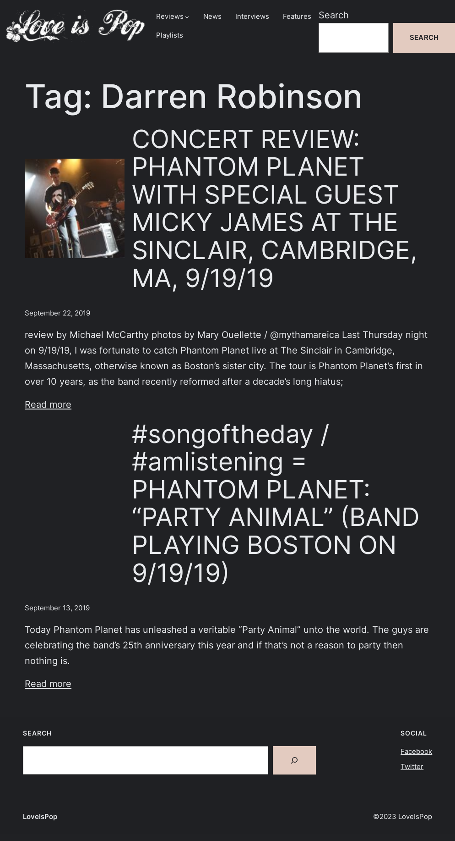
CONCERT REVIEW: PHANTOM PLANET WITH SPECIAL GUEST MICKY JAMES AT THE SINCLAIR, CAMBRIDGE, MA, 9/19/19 (274, 208)
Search (334, 15)
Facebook (416, 751)
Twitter (412, 767)
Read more (48, 404)
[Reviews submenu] (187, 17)
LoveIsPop (40, 817)
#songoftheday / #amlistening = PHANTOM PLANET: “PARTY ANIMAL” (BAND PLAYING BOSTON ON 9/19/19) (276, 503)
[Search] (294, 760)
